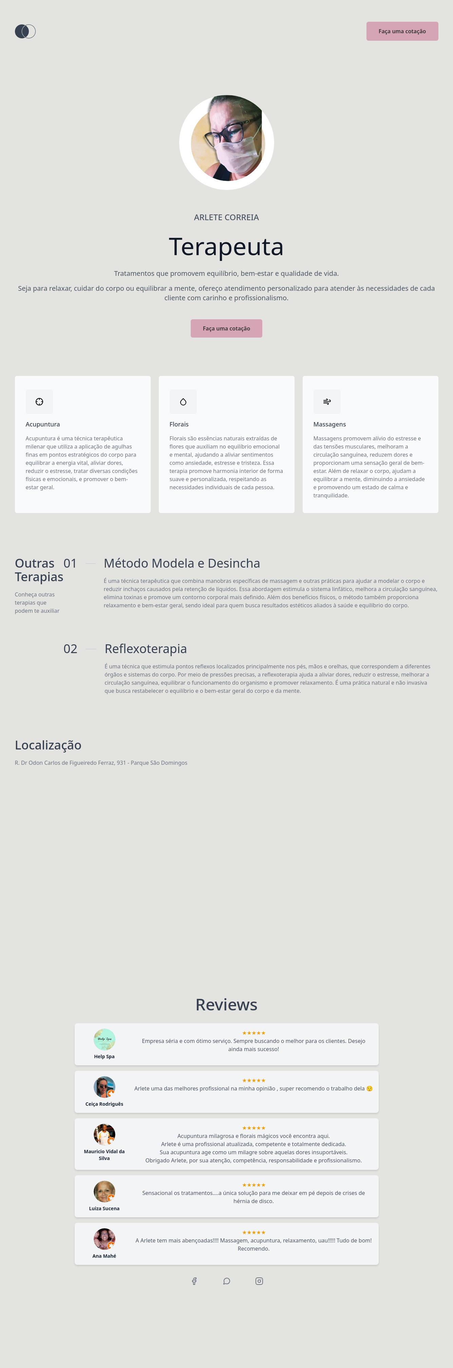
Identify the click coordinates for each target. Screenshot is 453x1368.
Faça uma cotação (402, 31)
